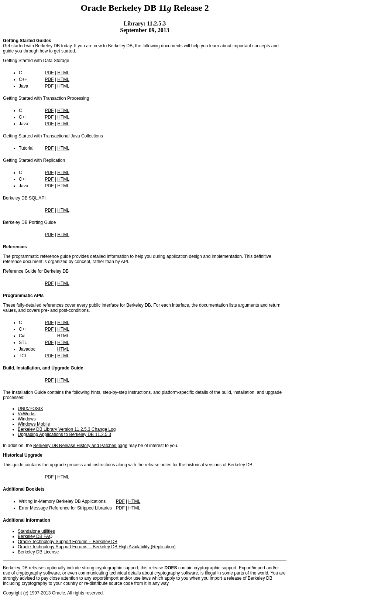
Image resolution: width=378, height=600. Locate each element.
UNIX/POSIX (30, 408)
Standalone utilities (36, 531)
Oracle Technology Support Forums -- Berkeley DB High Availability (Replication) (97, 546)
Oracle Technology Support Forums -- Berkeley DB (67, 541)
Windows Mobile (34, 424)
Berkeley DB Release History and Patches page (80, 445)
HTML (63, 72)
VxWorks (26, 413)
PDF (49, 72)
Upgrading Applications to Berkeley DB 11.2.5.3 (64, 434)
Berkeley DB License (38, 552)
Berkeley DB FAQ (35, 536)
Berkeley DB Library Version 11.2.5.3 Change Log (67, 429)
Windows (27, 419)
